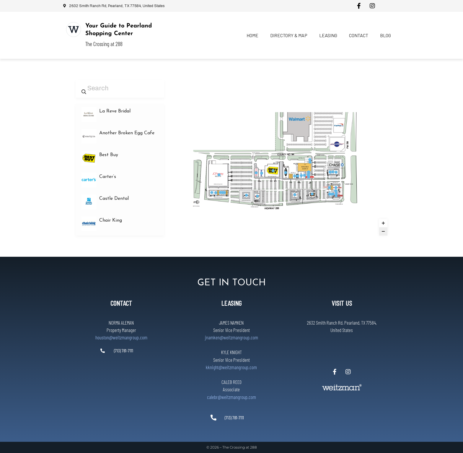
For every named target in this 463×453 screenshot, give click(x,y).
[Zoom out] (383, 231)
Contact (358, 35)
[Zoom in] (383, 223)
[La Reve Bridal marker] (308, 172)
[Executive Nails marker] (309, 159)
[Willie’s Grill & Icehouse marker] (257, 195)
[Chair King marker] (261, 173)
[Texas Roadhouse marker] (246, 195)
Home (252, 35)
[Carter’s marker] (294, 175)
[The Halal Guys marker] (332, 171)
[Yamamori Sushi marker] (222, 192)
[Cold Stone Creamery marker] (329, 187)
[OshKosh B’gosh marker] (297, 175)
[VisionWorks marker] (308, 177)
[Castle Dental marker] (329, 194)
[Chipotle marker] (336, 195)
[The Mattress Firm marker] (336, 187)
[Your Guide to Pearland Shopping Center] (73, 29)
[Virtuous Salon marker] (220, 192)
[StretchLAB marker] (333, 193)
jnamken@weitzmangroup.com (231, 337)
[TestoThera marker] (335, 190)
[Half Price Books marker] (256, 172)
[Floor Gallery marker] (211, 192)
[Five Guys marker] (336, 193)
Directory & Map (288, 35)
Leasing (328, 35)
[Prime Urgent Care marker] (215, 192)
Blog (385, 35)
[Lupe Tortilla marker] (294, 194)
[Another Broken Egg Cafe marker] (224, 192)
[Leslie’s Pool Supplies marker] (330, 172)
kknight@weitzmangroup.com (231, 367)
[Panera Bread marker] (336, 172)
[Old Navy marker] (285, 172)
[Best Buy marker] (273, 170)
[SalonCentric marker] (304, 175)
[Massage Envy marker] (310, 162)
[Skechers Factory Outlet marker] (301, 175)
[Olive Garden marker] (312, 193)
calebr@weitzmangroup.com (231, 397)
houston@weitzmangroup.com (121, 337)
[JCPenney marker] (219, 174)
